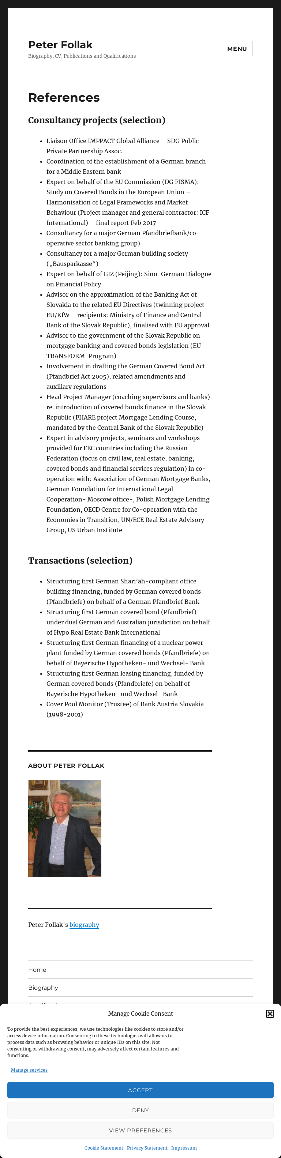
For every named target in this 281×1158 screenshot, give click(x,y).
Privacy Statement (147, 1148)
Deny (140, 1110)
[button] (270, 1014)
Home (37, 969)
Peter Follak (60, 44)
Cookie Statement (104, 1148)
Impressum (184, 1148)
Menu (237, 48)
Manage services (29, 1070)
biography (84, 924)
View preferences (140, 1130)
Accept (140, 1090)
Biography (43, 987)
